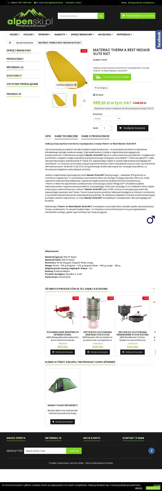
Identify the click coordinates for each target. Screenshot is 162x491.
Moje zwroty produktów (95, 449)
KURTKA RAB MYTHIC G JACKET (62, 406)
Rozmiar (98, 114)
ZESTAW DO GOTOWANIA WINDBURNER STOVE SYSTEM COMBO (132, 334)
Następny (84, 100)
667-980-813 (24, 2)
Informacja (15, 135)
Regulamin (16, 152)
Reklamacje (51, 461)
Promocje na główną (21, 105)
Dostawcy (14, 166)
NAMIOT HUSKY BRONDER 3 (97, 405)
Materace (17, 83)
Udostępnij (101, 87)
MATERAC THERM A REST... (28, 184)
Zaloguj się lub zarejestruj (141, 2)
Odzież (14, 34)
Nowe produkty (14, 449)
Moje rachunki (90, 453)
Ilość (95, 128)
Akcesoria (104, 34)
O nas (14, 140)
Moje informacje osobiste (96, 461)
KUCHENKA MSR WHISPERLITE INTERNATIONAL (63, 333)
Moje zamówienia (92, 445)
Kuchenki (17, 94)
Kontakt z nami (14, 457)
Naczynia (17, 89)
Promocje (14, 201)
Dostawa (16, 146)
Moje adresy (89, 457)
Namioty (60, 34)
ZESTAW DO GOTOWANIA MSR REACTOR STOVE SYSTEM (97, 334)
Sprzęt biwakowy (81, 34)
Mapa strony (13, 461)
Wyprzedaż (123, 34)
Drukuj (99, 94)
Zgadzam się (153, 488)
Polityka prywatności (21, 158)
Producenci (15, 119)
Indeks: (97, 59)
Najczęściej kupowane (18, 453)
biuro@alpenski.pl (53, 2)
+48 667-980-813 (135, 452)
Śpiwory (43, 34)
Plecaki (28, 34)
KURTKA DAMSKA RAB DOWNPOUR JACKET (28, 210)
